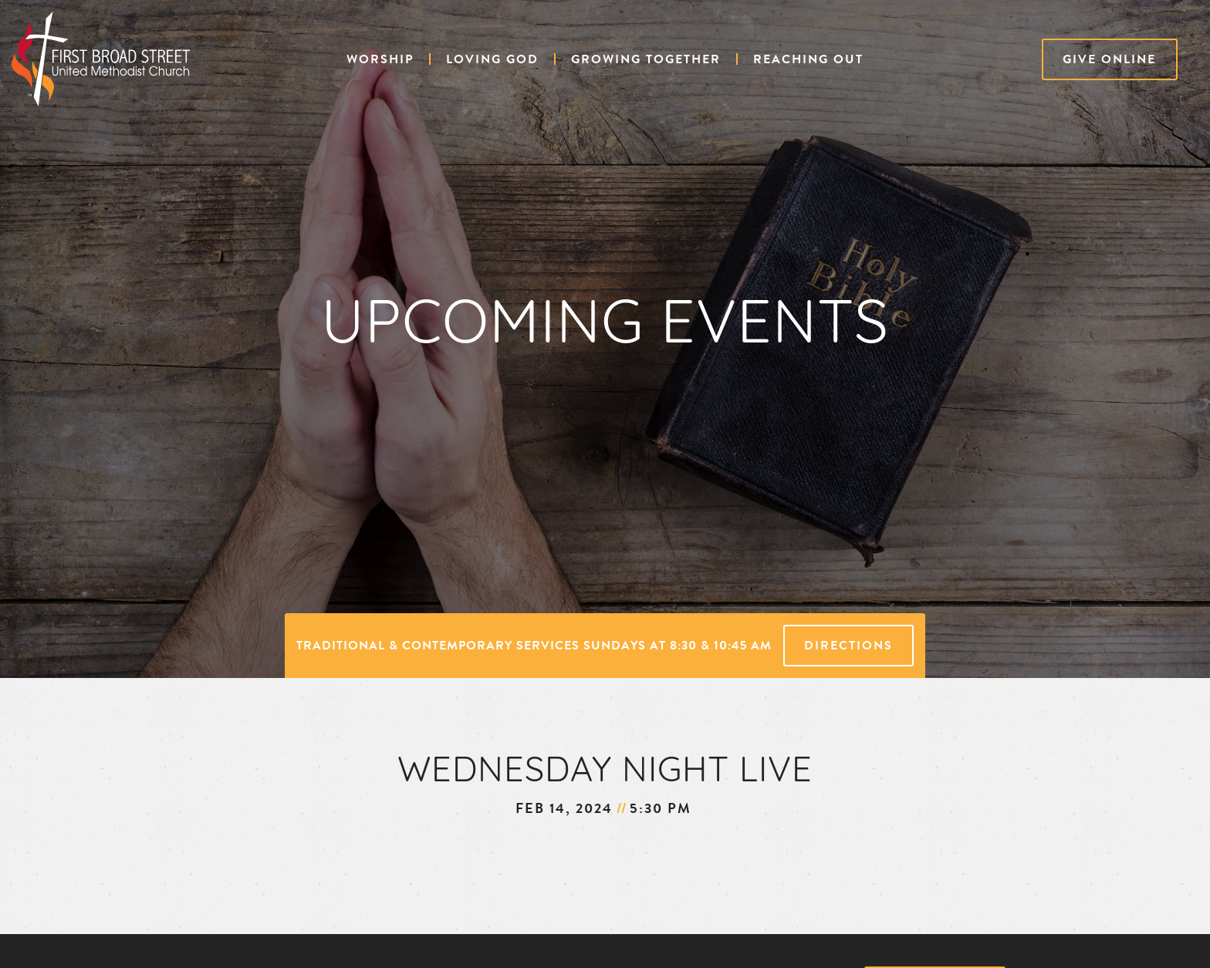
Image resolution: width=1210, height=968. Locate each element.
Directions (848, 645)
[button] (380, 59)
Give (1109, 59)
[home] (101, 59)
